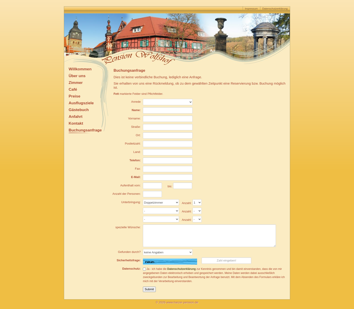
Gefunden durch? (129, 252)
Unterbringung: (131, 202)
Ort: (138, 135)
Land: (137, 152)
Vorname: (134, 118)
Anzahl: (186, 203)
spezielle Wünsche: (128, 227)
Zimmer (76, 82)
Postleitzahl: (133, 143)
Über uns (77, 76)
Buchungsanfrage (85, 130)
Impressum (251, 8)
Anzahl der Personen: (126, 193)
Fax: (138, 168)
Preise (74, 96)
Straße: (136, 126)
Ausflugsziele (81, 103)
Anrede (136, 101)
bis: (170, 186)
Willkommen (80, 69)
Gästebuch (79, 109)
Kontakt (76, 123)
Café (73, 89)
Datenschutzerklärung (275, 8)
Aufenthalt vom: (130, 185)
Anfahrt (75, 116)
